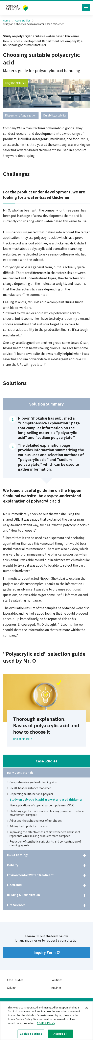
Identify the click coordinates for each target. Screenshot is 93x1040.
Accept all (60, 1035)
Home (6, 20)
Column (11, 988)
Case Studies (22, 20)
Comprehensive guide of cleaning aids (32, 782)
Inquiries (56, 988)
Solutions (57, 980)
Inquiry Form (46, 952)
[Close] (86, 1009)
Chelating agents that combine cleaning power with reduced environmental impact (46, 813)
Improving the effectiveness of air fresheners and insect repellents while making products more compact (43, 834)
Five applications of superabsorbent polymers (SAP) (40, 805)
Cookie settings (31, 1035)
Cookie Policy (46, 1024)
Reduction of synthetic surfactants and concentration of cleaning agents (44, 843)
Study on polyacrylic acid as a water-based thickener (45, 799)
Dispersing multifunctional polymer (30, 794)
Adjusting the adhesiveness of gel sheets (34, 820)
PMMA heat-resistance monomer (29, 788)
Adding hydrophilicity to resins (27, 826)
